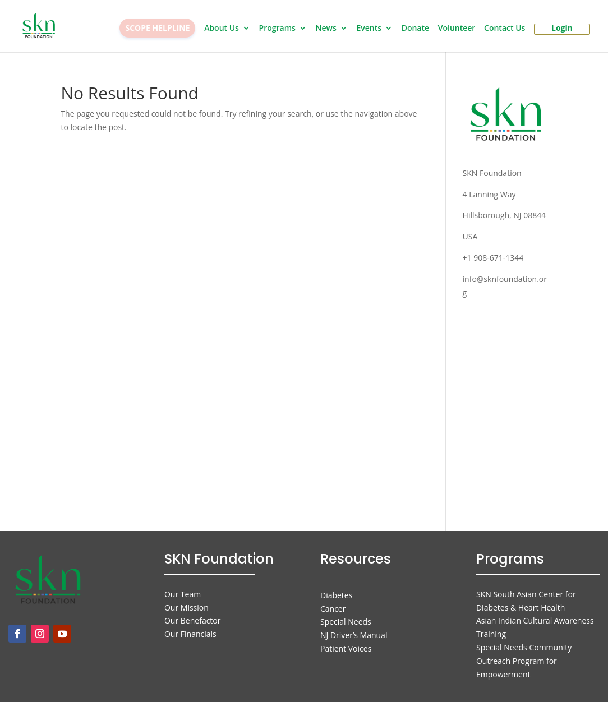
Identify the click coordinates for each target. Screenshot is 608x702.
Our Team (182, 594)
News (326, 28)
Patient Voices (345, 648)
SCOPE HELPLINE (157, 27)
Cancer (333, 608)
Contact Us (504, 28)
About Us (221, 28)
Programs (277, 28)
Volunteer (457, 28)
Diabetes (336, 595)
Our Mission (186, 607)
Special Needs (345, 621)
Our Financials (190, 634)
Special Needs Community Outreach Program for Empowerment (524, 661)
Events (368, 28)
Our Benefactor (192, 620)
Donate (415, 28)
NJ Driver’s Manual (353, 635)
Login (562, 28)
